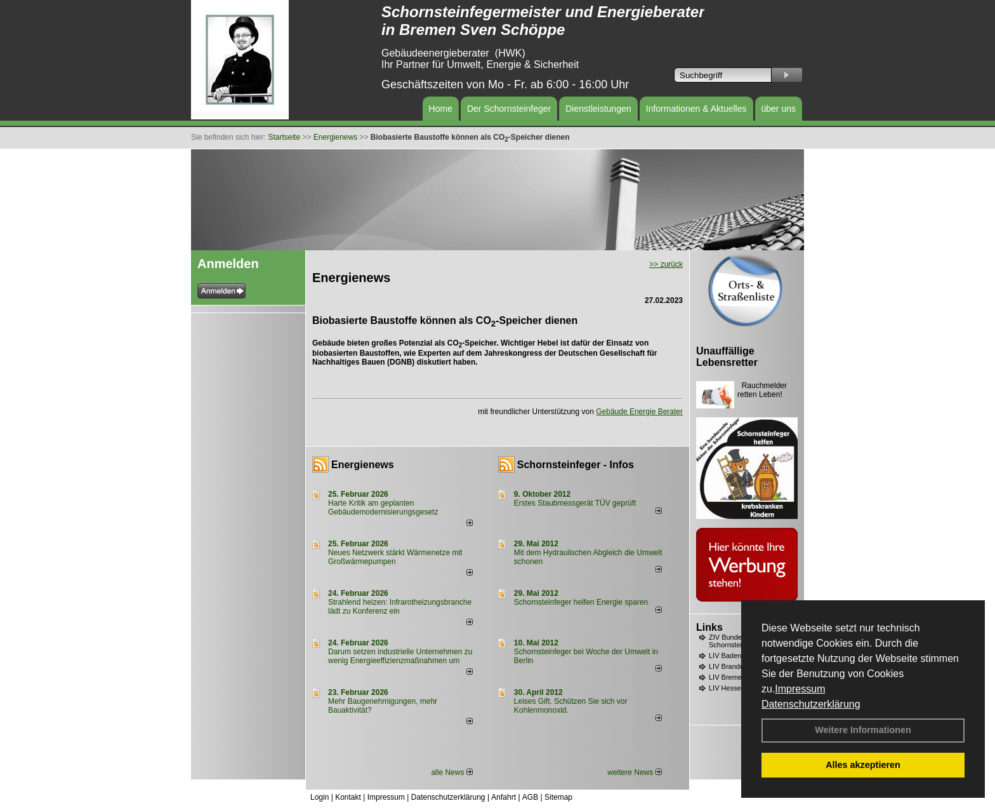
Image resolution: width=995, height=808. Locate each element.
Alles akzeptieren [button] (863, 765)
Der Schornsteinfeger (509, 109)
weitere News (634, 772)
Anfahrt (503, 797)
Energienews (362, 464)
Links (709, 627)
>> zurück (666, 264)
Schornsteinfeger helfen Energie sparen (581, 602)
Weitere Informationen (863, 730)
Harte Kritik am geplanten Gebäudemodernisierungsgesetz (383, 507)
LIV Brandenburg (735, 666)
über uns (778, 109)
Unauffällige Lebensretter (727, 357)
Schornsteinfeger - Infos (575, 464)
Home (440, 109)
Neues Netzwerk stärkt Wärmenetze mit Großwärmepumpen (395, 557)
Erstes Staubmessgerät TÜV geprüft (575, 503)
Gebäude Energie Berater (639, 411)
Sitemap (558, 797)
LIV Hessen (727, 688)
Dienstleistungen (598, 109)
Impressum (800, 688)
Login (319, 797)
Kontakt (348, 797)
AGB (530, 797)
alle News (451, 772)
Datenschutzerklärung (810, 704)
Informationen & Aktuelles (696, 109)
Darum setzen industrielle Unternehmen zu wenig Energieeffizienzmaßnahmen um (400, 656)
